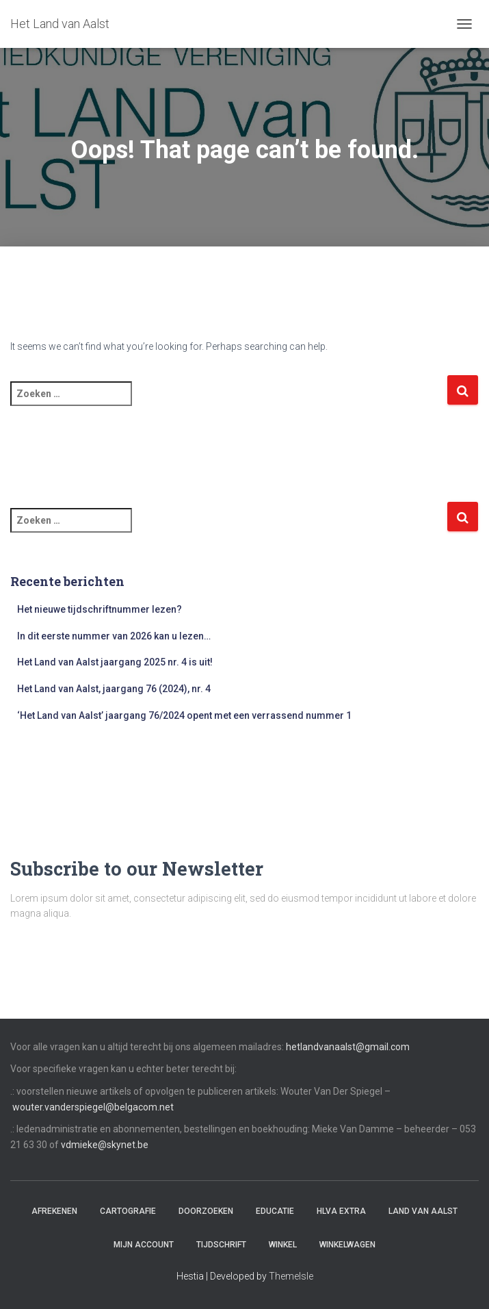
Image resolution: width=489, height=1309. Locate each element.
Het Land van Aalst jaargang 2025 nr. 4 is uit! (115, 662)
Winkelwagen (347, 1244)
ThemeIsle (291, 1276)
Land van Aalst (423, 1211)
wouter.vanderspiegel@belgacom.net (93, 1107)
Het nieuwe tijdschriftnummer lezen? (99, 609)
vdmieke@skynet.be (104, 1144)
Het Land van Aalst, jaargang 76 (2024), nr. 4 (114, 688)
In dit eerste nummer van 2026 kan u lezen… (114, 636)
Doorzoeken (206, 1211)
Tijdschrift (221, 1244)
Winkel (283, 1244)
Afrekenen (54, 1211)
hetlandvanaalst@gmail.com (348, 1046)
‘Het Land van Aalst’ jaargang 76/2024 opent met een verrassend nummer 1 (184, 715)
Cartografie (128, 1211)
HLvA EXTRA (341, 1211)
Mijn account (144, 1244)
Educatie (275, 1211)
